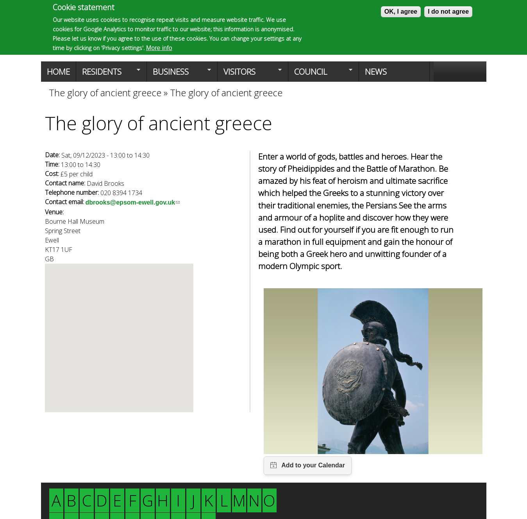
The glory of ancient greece (106, 92)
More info (159, 48)
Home (58, 71)
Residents (108, 74)
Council (320, 74)
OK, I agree (400, 11)
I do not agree (448, 11)
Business (179, 74)
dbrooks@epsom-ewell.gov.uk (133, 202)
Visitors (250, 74)
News (376, 71)
